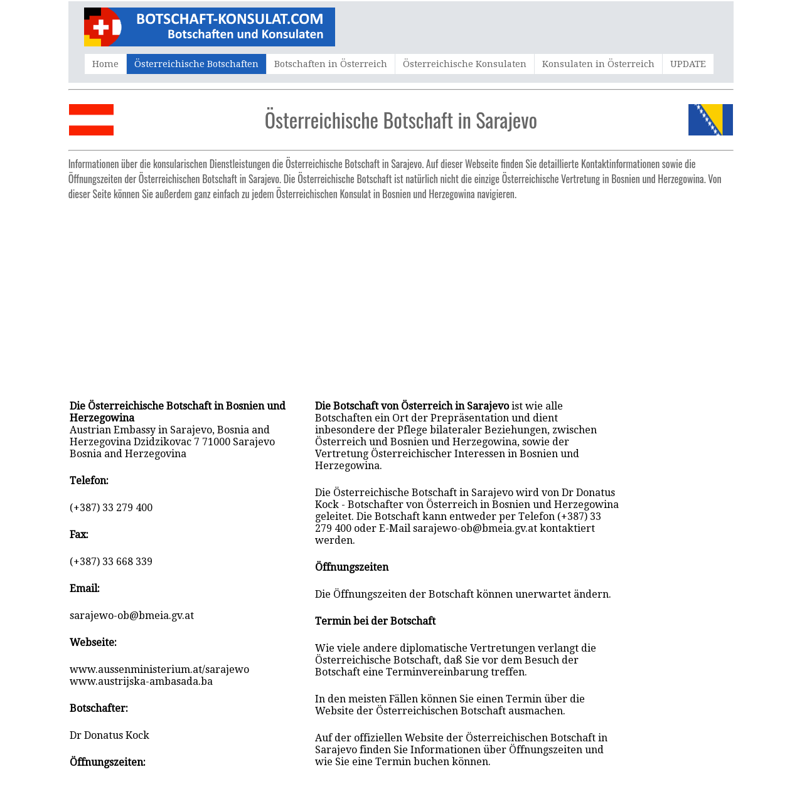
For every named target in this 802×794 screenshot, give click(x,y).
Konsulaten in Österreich (598, 64)
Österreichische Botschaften (196, 64)
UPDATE (688, 64)
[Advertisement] (401, 293)
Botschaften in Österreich (330, 64)
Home (105, 64)
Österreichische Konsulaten (465, 64)
